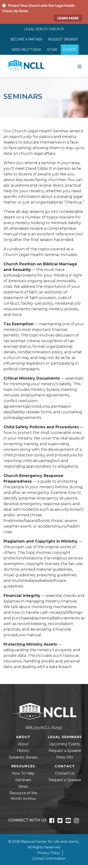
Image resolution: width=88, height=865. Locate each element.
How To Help (23, 773)
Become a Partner (26, 39)
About (23, 744)
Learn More (68, 18)
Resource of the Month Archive (23, 796)
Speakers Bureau (23, 757)
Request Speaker (63, 39)
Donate (69, 50)
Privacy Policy (48, 853)
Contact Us (65, 773)
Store (52, 50)
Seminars (23, 780)
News (23, 786)
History (23, 750)
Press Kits (64, 757)
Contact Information (48, 858)
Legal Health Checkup (44, 29)
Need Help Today (26, 50)
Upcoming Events (64, 744)
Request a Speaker (65, 750)
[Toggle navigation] (79, 66)
